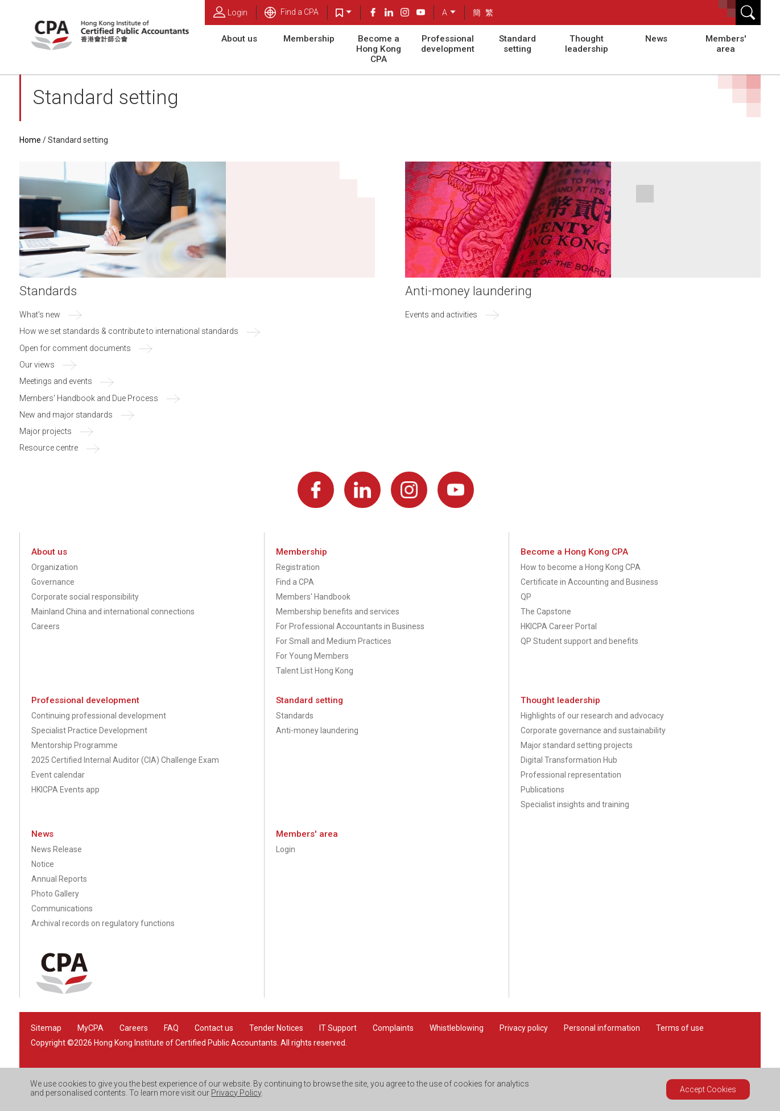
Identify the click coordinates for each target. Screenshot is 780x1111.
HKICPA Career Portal (559, 626)
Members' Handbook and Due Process (88, 398)
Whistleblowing (457, 1027)
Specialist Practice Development (89, 730)
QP (526, 596)
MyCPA (90, 1027)
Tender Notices (276, 1027)
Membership (309, 39)
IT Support (338, 1027)
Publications (542, 789)
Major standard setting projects (577, 745)
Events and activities (441, 314)
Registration (298, 567)
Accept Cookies (708, 1089)
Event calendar (58, 774)
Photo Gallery (55, 893)
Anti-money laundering (468, 290)
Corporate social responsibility (85, 596)
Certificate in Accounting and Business (589, 582)
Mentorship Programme (74, 745)
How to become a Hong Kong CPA (581, 567)
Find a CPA (292, 11)
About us (239, 39)
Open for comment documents (75, 348)
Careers (45, 626)
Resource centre (48, 447)
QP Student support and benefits (579, 641)
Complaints (393, 1027)
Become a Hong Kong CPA (378, 49)
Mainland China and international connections (113, 611)
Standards (48, 290)
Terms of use (680, 1027)
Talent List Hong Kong (314, 670)
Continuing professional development (98, 715)
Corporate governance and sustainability (593, 730)
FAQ (171, 1027)
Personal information (602, 1027)
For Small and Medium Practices (333, 641)
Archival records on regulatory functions (103, 923)
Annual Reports (59, 878)
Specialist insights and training (575, 804)
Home (30, 139)
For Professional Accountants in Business (350, 626)
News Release (56, 849)
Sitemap (46, 1027)
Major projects (45, 431)
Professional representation (571, 774)
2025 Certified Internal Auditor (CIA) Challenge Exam (125, 760)
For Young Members (312, 655)
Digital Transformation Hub (569, 760)
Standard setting (517, 44)
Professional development (447, 44)
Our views (37, 364)
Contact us (214, 1027)
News (656, 39)
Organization (54, 567)
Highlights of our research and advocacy (592, 715)
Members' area (725, 44)
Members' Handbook (313, 596)
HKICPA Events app (65, 789)
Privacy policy (524, 1027)
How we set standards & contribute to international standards (128, 331)
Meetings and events (55, 381)
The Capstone (546, 611)
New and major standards (66, 414)
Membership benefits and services (337, 611)
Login (230, 12)
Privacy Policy (236, 1092)
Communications (62, 908)
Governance (53, 582)
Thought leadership (586, 44)
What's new (39, 314)
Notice (42, 864)
